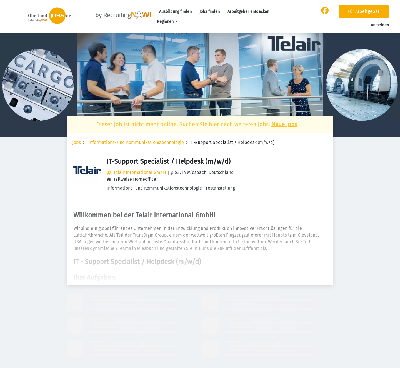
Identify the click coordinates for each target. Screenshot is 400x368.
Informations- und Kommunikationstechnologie (136, 142)
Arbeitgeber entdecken (248, 11)
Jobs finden (209, 11)
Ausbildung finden (175, 11)
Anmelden (380, 25)
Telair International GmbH (139, 172)
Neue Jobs (284, 124)
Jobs (76, 142)
